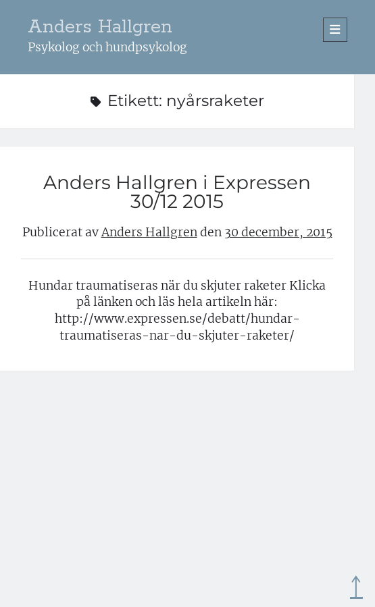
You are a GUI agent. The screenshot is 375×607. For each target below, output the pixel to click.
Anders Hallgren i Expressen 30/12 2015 (177, 192)
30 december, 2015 (278, 232)
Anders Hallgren (100, 27)
